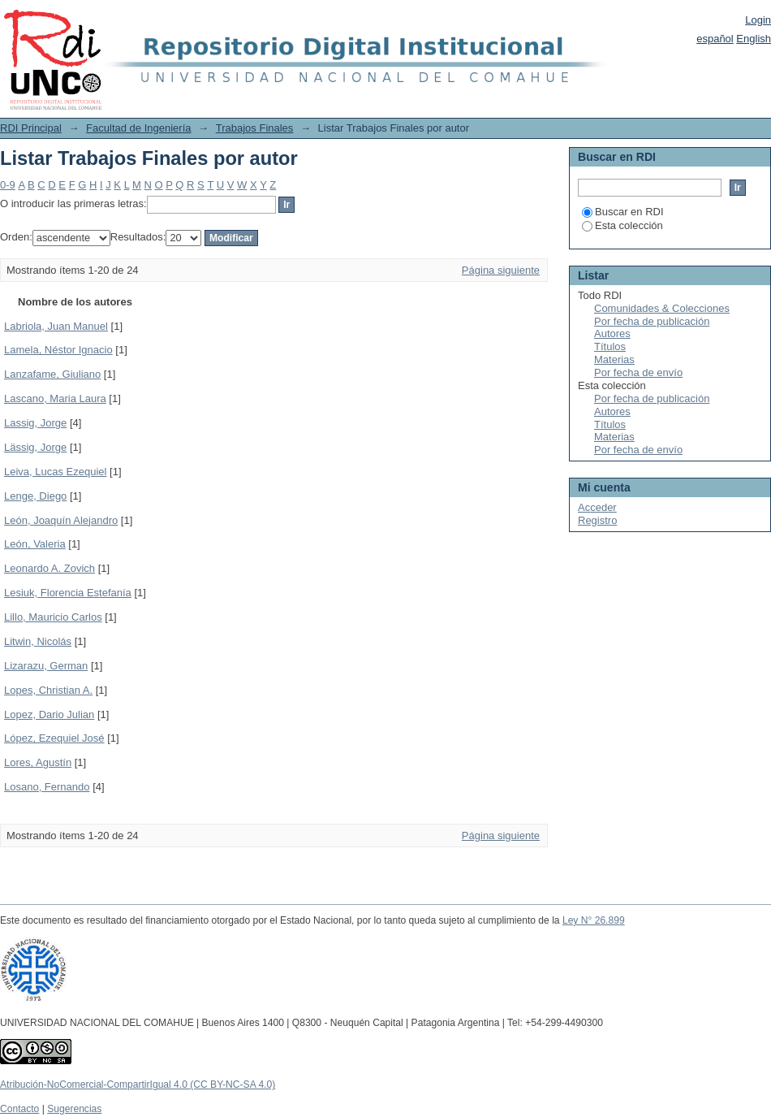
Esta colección (622, 225)
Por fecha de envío (638, 372)
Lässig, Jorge (35, 447)
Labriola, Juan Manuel (56, 326)
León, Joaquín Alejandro (61, 520)
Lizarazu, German (46, 666)
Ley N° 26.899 (593, 920)
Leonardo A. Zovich (49, 568)
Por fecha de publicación (651, 321)
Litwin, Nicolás (37, 641)
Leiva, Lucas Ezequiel (55, 471)
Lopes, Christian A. (48, 690)
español (715, 38)
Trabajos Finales (255, 128)
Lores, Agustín (37, 762)
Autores (612, 333)
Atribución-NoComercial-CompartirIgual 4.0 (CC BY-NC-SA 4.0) (137, 1084)
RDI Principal (31, 128)
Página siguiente (501, 270)
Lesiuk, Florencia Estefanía (67, 593)
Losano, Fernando (47, 787)
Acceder (597, 507)
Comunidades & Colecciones (662, 308)
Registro (597, 520)
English (753, 38)
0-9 (7, 185)
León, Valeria (35, 544)
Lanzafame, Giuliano (52, 374)
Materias (614, 359)
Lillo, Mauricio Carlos (53, 617)
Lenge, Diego (35, 496)
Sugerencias (74, 1109)
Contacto (19, 1109)
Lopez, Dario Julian (49, 714)
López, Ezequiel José (54, 738)
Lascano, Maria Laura (55, 398)
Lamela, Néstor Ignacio (58, 350)
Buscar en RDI (623, 212)
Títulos (610, 346)
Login (758, 20)
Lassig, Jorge (35, 423)
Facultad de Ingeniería (138, 128)
